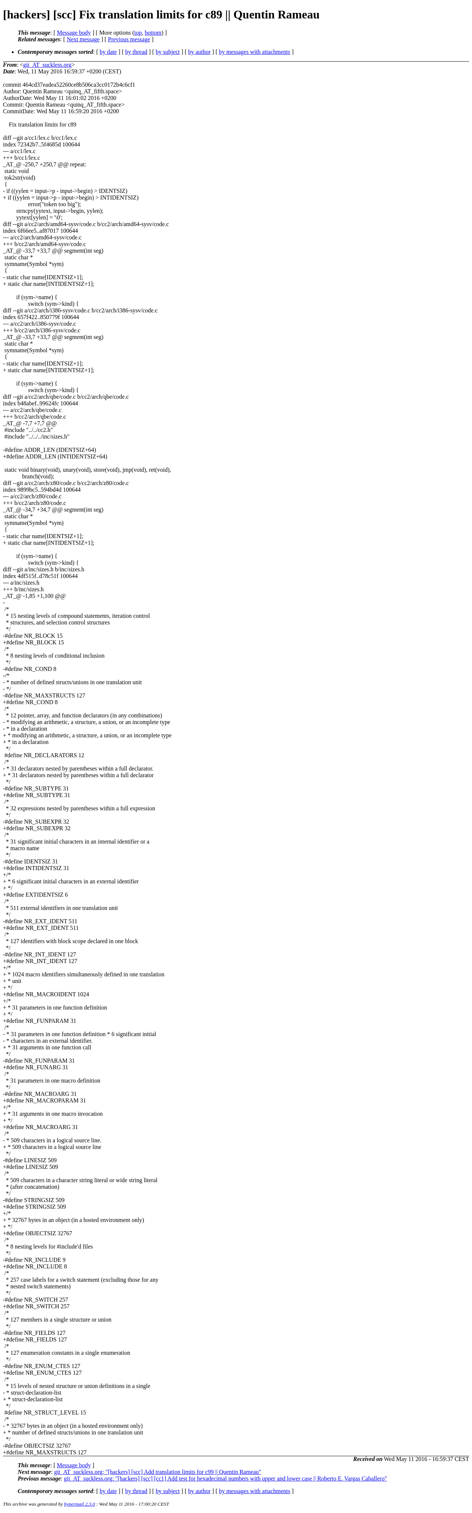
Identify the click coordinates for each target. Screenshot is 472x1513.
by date (108, 52)
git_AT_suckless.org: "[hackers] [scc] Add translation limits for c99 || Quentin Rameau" (157, 1472)
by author (199, 52)
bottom (153, 33)
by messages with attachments (254, 52)
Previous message (129, 39)
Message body (74, 33)
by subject (168, 52)
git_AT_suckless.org (47, 65)
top (138, 33)
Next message (83, 39)
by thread (136, 52)
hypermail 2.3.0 (79, 1504)
